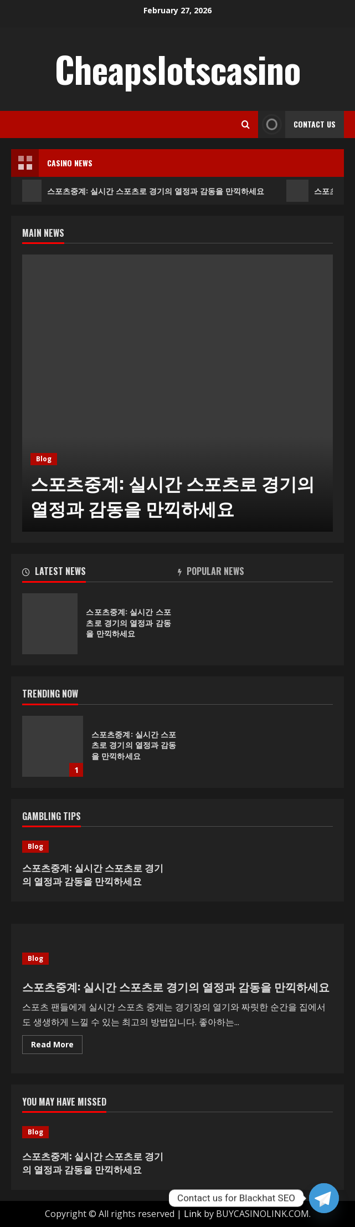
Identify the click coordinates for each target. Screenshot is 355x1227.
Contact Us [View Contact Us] (297, 124)
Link (193, 1214)
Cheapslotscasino (178, 69)
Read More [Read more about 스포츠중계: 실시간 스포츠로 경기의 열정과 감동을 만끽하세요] (57, 1046)
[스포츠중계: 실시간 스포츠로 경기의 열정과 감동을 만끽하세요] (177, 393)
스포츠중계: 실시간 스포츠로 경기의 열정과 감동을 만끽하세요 (142, 191)
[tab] (100, 573)
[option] (177, 393)
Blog (44, 459)
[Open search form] (245, 124)
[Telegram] (324, 1198)
